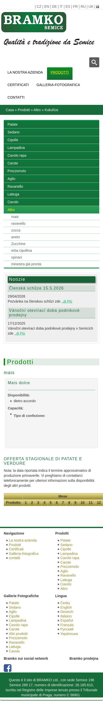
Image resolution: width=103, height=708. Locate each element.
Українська (69, 634)
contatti (16, 97)
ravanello (18, 223)
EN (46, 7)
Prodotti (60, 72)
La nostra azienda (25, 72)
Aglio (11, 179)
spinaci (16, 257)
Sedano (14, 132)
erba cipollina (21, 251)
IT (61, 7)
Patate (13, 124)
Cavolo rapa (17, 155)
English (66, 607)
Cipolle (13, 140)
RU (83, 7)
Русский (67, 629)
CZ (39, 7)
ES (68, 7)
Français (67, 625)
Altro (37, 110)
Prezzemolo (17, 171)
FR (75, 7)
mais (15, 217)
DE (54, 7)
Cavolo (13, 202)
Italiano (66, 616)
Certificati (18, 85)
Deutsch (66, 612)
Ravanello (15, 186)
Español (66, 620)
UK (90, 7)
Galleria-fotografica (58, 85)
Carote (13, 163)
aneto (15, 237)
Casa (10, 110)
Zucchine (18, 244)
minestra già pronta (26, 264)
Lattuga (13, 194)
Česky (65, 603)
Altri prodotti (18, 634)
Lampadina (16, 148)
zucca (15, 230)
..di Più (67, 301)
